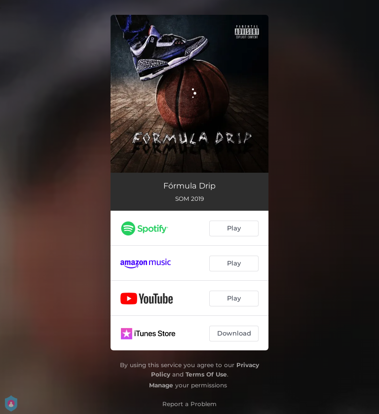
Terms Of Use (206, 374)
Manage (161, 385)
